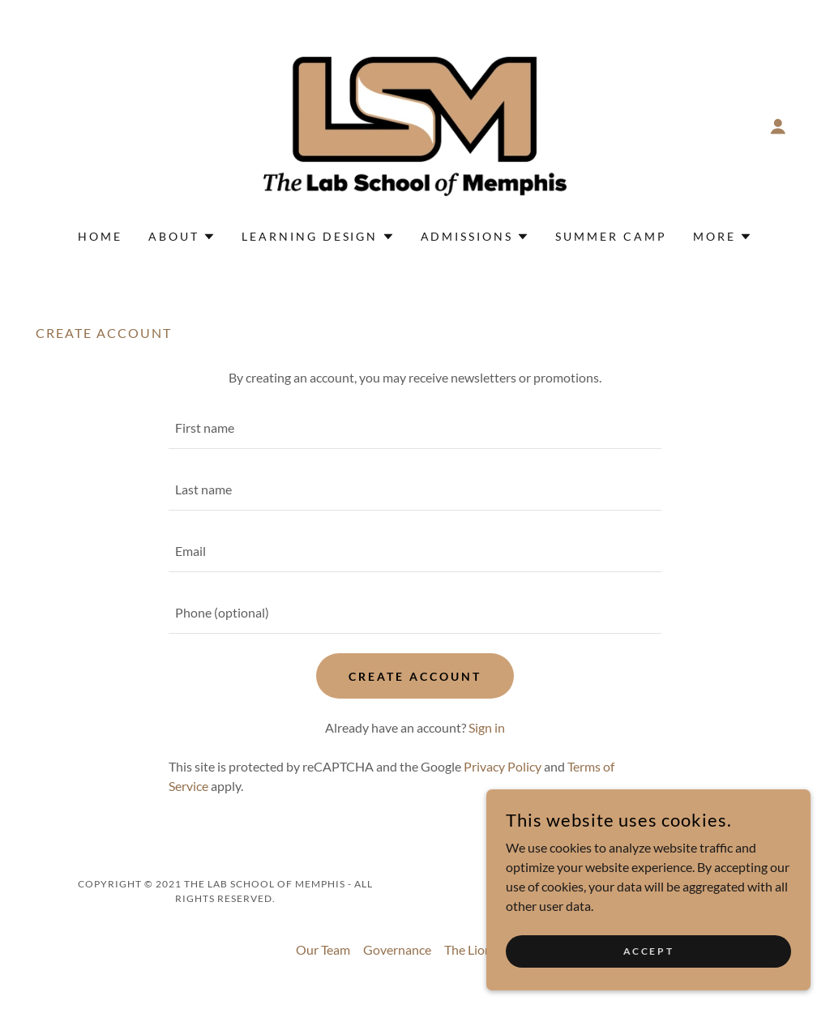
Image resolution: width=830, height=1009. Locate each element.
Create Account (415, 676)
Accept (648, 951)
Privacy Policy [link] (502, 766)
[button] (778, 126)
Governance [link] (397, 949)
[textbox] (415, 428)
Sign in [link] (486, 727)
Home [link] (100, 236)
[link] (415, 124)
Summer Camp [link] (611, 236)
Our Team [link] (323, 949)
